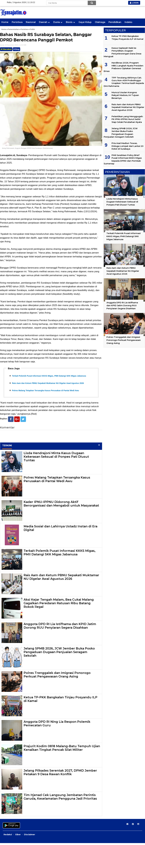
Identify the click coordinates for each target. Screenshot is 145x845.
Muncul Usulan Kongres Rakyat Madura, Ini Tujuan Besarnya (125, 95)
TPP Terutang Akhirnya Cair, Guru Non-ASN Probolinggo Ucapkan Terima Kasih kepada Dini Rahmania (124, 81)
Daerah (43, 22)
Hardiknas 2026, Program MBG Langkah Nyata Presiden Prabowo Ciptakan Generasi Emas (123, 66)
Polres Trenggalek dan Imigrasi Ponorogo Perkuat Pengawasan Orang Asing (57, 676)
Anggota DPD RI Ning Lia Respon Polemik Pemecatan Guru (57, 725)
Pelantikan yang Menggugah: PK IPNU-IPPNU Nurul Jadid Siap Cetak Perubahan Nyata (127, 119)
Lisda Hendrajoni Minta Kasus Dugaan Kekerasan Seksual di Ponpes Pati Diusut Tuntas (56, 458)
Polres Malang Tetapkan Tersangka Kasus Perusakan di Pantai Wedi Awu (45, 392)
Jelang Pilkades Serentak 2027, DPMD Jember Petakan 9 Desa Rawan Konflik (60, 774)
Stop (17, 49)
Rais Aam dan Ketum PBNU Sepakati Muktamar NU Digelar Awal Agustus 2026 (48, 384)
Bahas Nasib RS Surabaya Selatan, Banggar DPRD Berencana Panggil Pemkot (46, 37)
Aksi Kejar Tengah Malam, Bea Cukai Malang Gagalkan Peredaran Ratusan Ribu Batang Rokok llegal (59, 605)
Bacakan (6, 49)
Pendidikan (115, 22)
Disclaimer (29, 836)
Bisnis (69, 22)
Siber (18, 836)
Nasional (31, 22)
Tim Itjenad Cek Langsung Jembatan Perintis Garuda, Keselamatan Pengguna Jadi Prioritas (60, 798)
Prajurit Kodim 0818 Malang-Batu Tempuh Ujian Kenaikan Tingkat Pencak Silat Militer (62, 750)
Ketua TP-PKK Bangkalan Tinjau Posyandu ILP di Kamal (60, 701)
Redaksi (8, 836)
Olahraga (100, 22)
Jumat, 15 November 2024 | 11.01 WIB (13, 45)
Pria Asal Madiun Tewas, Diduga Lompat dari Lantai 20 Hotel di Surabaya (127, 146)
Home (4, 22)
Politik (32, 29)
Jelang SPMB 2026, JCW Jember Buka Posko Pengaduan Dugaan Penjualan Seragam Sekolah (59, 654)
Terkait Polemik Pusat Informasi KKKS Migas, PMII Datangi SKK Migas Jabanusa (49, 376)
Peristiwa (17, 22)
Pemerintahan (13, 29)
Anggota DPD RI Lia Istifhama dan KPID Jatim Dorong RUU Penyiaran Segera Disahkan (60, 627)
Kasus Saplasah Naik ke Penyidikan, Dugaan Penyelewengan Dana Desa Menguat (122, 52)
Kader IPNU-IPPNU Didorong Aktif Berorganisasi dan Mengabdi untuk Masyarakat (61, 505)
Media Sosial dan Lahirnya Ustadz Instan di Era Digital (60, 530)
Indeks (128, 22)
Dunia (56, 22)
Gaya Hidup (85, 22)
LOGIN (134, 3)
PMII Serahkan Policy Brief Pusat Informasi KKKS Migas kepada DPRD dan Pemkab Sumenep (123, 159)
